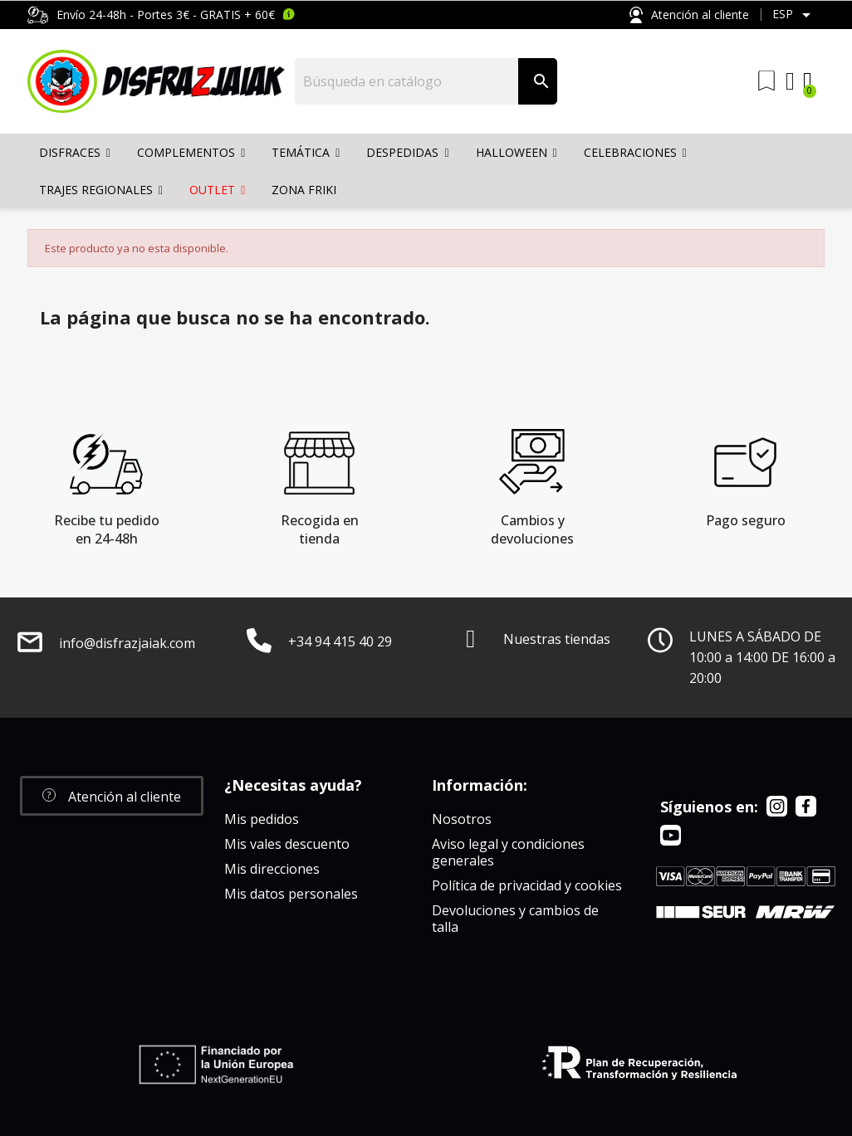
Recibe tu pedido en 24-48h (106, 529)
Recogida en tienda (320, 529)
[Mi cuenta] (790, 81)
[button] (111, 796)
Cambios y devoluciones (532, 529)
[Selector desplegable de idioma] (794, 15)
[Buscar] (407, 81)
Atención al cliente (689, 15)
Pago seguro (746, 520)
